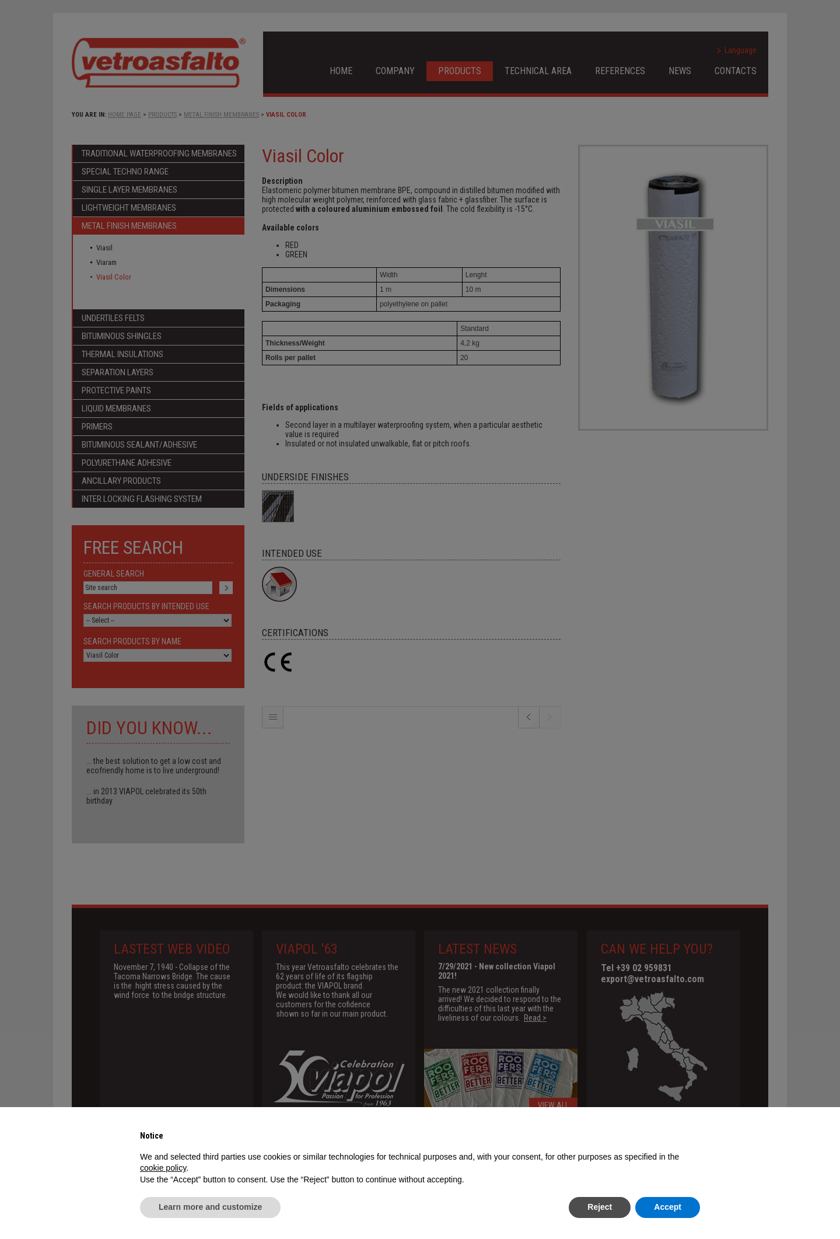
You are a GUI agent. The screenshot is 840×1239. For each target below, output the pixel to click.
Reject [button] (599, 1207)
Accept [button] (667, 1207)
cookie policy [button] (163, 1167)
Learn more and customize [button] (210, 1207)
